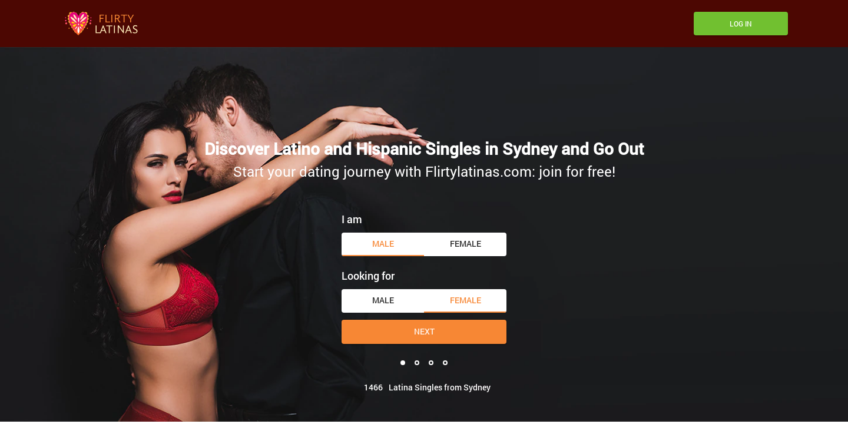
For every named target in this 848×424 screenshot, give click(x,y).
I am (352, 219)
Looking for (368, 276)
